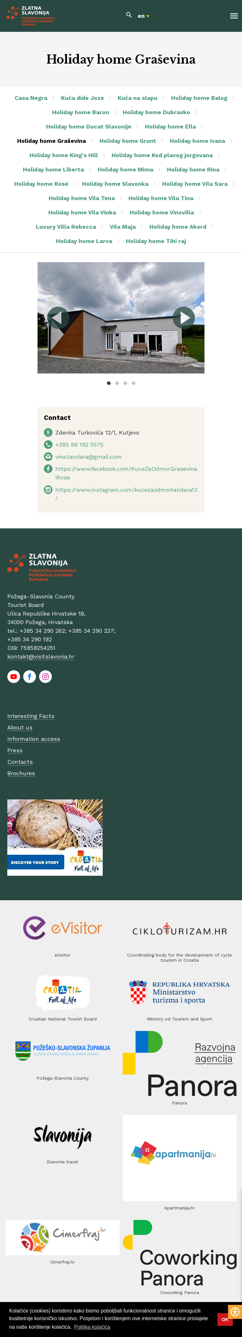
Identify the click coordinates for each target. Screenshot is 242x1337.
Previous (58, 318)
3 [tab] (125, 383)
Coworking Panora (179, 1292)
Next (183, 318)
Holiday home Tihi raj (156, 241)
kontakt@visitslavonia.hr (40, 656)
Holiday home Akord (177, 226)
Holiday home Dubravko (156, 112)
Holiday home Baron (80, 112)
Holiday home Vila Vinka (82, 212)
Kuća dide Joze (82, 97)
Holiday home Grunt (128, 140)
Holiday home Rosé (41, 183)
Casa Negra (31, 97)
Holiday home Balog (199, 97)
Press (15, 750)
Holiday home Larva (84, 241)
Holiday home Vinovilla (162, 212)
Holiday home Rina (193, 169)
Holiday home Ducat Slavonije (88, 126)
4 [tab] (133, 383)
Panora (179, 1102)
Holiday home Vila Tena (82, 198)
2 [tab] (117, 383)
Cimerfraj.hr (62, 1261)
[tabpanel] (121, 317)
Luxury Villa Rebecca (66, 226)
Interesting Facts (30, 716)
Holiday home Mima (125, 169)
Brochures (21, 773)
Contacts (20, 761)
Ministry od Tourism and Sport (179, 1018)
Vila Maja (123, 226)
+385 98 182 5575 (79, 444)
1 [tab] (109, 383)
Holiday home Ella (170, 126)
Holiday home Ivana (197, 140)
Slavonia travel (62, 1161)
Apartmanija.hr (179, 1207)
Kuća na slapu (137, 97)
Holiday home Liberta (53, 169)
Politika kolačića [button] (92, 1327)
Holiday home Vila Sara (195, 183)
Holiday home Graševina (51, 140)
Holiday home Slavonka (115, 183)
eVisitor (62, 954)
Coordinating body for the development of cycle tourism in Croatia (179, 957)
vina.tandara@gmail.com (88, 456)
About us (19, 727)
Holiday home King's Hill (64, 155)
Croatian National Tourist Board (63, 1018)
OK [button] (225, 1319)
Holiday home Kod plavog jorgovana (162, 155)
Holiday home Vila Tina (160, 198)
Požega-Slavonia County (63, 1078)
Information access (33, 738)
